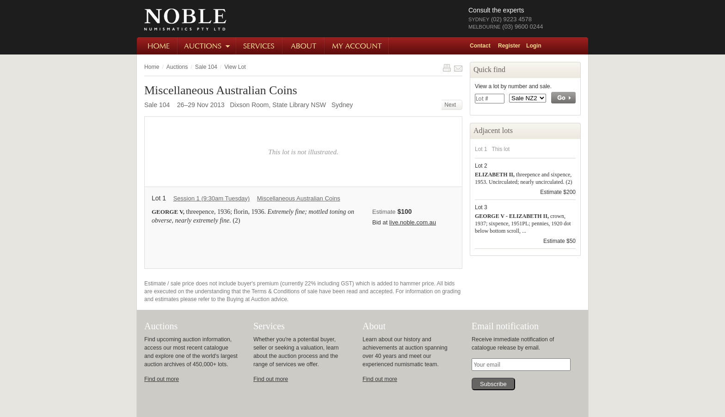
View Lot (235, 67)
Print (446, 68)
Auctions (207, 45)
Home (157, 45)
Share (458, 68)
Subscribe (493, 384)
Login (533, 45)
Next (451, 105)
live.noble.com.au (412, 222)
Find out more (161, 379)
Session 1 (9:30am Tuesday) (211, 198)
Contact (480, 45)
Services (260, 45)
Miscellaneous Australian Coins (298, 198)
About (304, 45)
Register (509, 45)
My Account (357, 45)
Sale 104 (206, 67)
